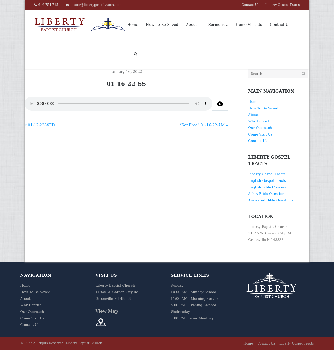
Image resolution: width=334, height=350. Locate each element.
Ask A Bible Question (266, 194)
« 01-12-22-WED (40, 125)
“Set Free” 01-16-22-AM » (204, 125)
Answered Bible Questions (270, 200)
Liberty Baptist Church (84, 343)
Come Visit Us (249, 24)
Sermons (216, 24)
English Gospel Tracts (267, 181)
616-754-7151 (49, 5)
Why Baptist (258, 121)
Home (132, 24)
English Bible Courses (267, 187)
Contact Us (250, 5)
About (191, 24)
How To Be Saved (162, 24)
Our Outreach (260, 128)
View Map (107, 311)
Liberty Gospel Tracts (282, 5)
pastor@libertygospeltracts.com (95, 5)
